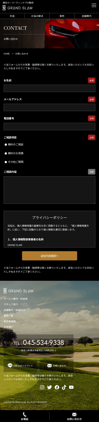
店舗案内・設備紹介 (14, 310)
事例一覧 (8, 315)
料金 (12, 16)
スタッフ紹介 (11, 304)
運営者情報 (10, 321)
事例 (62, 16)
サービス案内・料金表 (16, 298)
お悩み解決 (37, 16)
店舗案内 (86, 16)
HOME (7, 53)
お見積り (8, 327)
